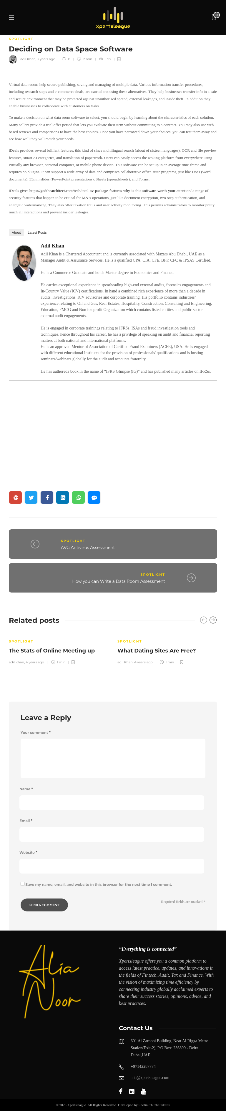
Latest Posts (37, 232)
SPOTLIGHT (21, 39)
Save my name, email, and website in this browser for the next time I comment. (99, 884)
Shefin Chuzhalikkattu (154, 1105)
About (16, 232)
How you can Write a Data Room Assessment (118, 581)
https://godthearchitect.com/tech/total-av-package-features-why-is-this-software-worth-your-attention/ (110, 190)
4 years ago (35, 662)
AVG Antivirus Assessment (88, 547)
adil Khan (28, 59)
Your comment (36, 732)
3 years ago (46, 59)
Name (26, 789)
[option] (58, 648)
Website (28, 852)
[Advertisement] (113, 431)
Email (25, 821)
